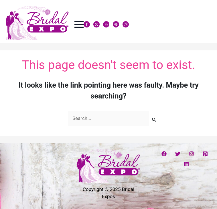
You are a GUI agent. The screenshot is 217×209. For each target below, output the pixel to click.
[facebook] (87, 24)
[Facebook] (164, 154)
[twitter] (96, 24)
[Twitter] (178, 154)
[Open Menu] (79, 24)
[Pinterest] (205, 154)
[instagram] (126, 24)
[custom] (116, 24)
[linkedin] (106, 24)
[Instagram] (191, 154)
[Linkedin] (186, 164)
